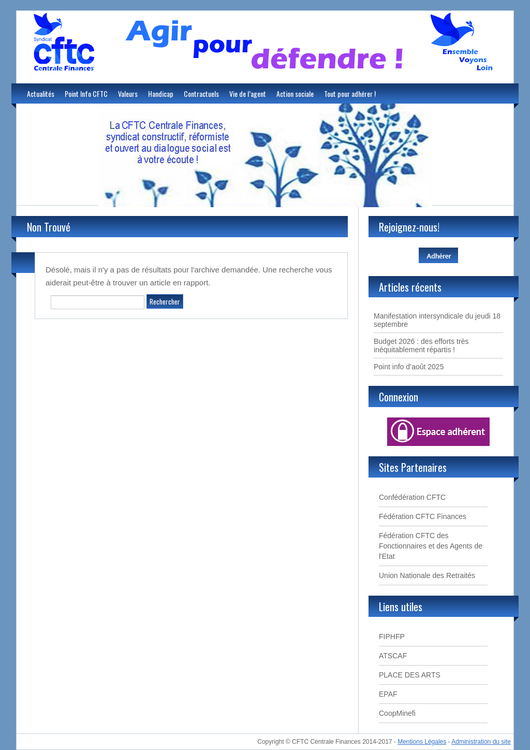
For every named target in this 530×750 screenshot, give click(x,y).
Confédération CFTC (412, 497)
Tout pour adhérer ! (350, 93)
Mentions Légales (422, 741)
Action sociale (295, 93)
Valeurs (128, 93)
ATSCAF (393, 656)
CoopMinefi (397, 713)
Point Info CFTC (86, 93)
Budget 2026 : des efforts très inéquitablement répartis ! (421, 345)
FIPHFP (392, 636)
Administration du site (481, 741)
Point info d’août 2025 (409, 367)
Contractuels (201, 93)
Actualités (40, 93)
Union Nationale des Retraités (427, 575)
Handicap (160, 93)
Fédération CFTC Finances (422, 516)
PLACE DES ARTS (409, 675)
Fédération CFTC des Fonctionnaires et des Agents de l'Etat (430, 545)
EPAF (388, 694)
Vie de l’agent (247, 93)
